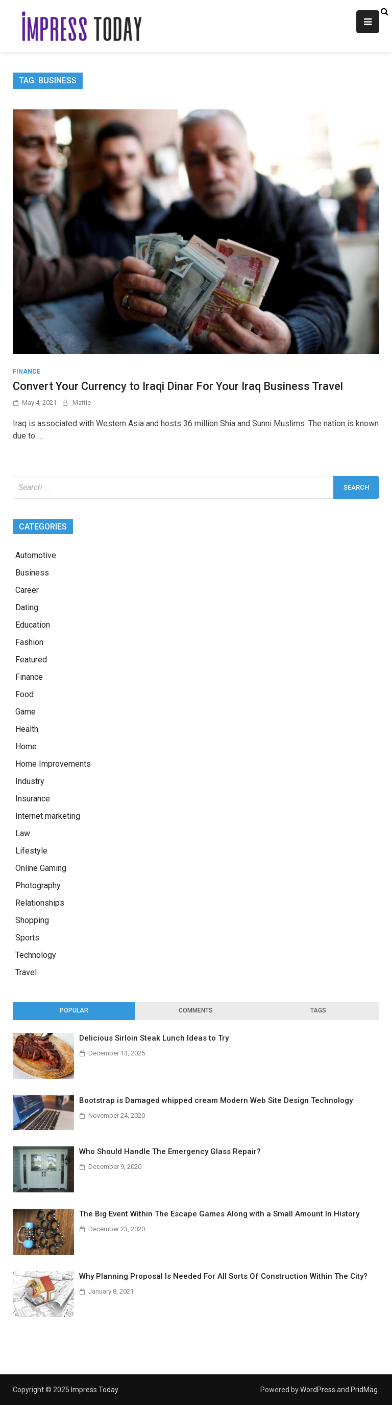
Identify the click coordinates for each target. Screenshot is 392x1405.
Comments (196, 1010)
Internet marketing (47, 816)
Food (24, 694)
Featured (31, 659)
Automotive (35, 555)
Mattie (81, 402)
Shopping (32, 920)
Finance (26, 371)
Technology (35, 955)
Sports (27, 937)
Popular (74, 1010)
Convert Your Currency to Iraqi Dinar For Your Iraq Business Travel (178, 386)
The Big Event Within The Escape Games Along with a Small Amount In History (219, 1213)
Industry (29, 781)
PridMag (364, 1390)
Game (25, 712)
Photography (38, 885)
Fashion (29, 642)
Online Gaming (40, 868)
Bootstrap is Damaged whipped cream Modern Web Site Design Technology (216, 1100)
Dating (26, 607)
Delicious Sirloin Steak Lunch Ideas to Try (154, 1038)
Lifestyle (31, 851)
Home (26, 746)
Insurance (32, 798)
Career (27, 590)
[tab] (74, 1011)
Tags (318, 1010)
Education (32, 625)
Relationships (39, 903)
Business (32, 573)
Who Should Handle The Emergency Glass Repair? (170, 1151)
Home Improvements (53, 764)
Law (22, 833)
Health (26, 729)
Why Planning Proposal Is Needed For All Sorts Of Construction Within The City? (223, 1276)
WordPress (317, 1390)
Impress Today (94, 1390)
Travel (26, 972)
